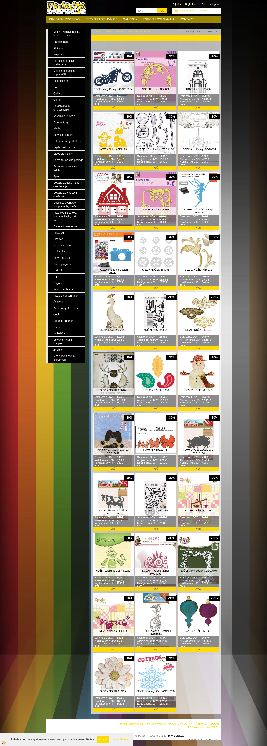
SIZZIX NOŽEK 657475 (198, 630)
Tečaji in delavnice (101, 19)
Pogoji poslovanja (158, 19)
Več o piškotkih (120, 739)
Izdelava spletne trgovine (198, 739)
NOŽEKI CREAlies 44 (155, 450)
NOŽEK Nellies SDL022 (156, 89)
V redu (103, 739)
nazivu (212, 31)
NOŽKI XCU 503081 (156, 329)
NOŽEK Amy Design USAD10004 (113, 89)
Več (113, 107)
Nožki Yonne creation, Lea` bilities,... (135, 31)
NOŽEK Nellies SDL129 (113, 149)
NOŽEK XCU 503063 (198, 89)
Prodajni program (64, 19)
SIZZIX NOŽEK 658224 (113, 329)
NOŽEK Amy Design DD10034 (198, 149)
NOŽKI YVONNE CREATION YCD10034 (113, 211)
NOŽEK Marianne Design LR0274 (113, 271)
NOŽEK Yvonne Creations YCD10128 (113, 512)
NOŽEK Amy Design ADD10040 (198, 570)
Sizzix (110, 31)
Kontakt (187, 19)
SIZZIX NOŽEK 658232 (198, 269)
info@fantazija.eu (175, 736)
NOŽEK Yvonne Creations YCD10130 (198, 452)
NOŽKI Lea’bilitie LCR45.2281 (113, 570)
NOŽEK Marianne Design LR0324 (198, 211)
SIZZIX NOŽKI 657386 (156, 390)
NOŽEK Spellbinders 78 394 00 (156, 149)
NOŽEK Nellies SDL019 (156, 209)
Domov (98, 31)
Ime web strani (155, 724)
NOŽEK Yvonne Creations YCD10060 (156, 632)
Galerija (130, 19)
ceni (201, 31)
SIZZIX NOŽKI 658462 (198, 329)
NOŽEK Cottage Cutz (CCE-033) (156, 691)
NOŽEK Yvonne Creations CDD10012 (113, 452)
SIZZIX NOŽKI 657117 (113, 691)
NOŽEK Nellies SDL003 (113, 630)
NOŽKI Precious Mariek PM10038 (155, 572)
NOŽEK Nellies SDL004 (198, 510)
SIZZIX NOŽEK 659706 (155, 269)
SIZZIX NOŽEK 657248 (198, 390)
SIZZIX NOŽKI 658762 (113, 390)
